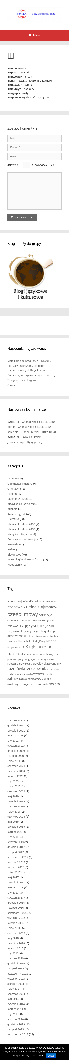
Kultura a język (16, 514)
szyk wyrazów (53, 669)
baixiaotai (13, 431)
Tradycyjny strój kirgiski (21, 380)
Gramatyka (14, 488)
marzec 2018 (15, 831)
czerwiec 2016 (16, 933)
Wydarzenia (14, 564)
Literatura (13, 519)
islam (21, 626)
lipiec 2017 (14, 872)
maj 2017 (13, 877)
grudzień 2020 (16, 750)
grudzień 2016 (16, 902)
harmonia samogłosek (43, 620)
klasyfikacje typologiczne (36, 636)
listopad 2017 (15, 852)
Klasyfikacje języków (20, 503)
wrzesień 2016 (16, 917)
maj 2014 (13, 998)
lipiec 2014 (14, 988)
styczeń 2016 (15, 958)
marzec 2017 (15, 887)
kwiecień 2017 (16, 882)
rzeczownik (36, 668)
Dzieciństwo (25, 620)
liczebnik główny (37, 641)
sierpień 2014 (15, 983)
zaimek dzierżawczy (30, 679)
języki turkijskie (39, 625)
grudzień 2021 (16, 725)
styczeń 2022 (15, 720)
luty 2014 (13, 1014)
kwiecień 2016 (16, 943)
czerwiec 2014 (16, 993)
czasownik (16, 607)
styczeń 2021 (15, 745)
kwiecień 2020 (16, 771)
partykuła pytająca (27, 659)
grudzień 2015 (16, 963)
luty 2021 (13, 740)
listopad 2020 (15, 755)
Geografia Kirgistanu (20, 483)
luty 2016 (13, 953)
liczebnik (23, 641)
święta (54, 684)
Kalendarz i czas (17, 498)
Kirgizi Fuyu (33, 631)
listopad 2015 (15, 968)
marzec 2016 (15, 948)
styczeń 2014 (15, 1019)
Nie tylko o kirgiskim (19, 534)
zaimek (12, 679)
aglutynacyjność (17, 601)
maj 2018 (13, 821)
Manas (51, 641)
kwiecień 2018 (16, 826)
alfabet (33, 601)
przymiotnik (25, 663)
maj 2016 (13, 938)
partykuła (43, 654)
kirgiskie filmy (16, 631)
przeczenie (12, 663)
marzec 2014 (15, 1008)
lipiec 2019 (14, 786)
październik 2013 (17, 1034)
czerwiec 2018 (16, 816)
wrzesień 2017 (16, 862)
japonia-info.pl (15, 442)
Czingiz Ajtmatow (41, 607)
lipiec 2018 (14, 811)
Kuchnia (12, 508)
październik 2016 (17, 912)
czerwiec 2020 (16, 765)
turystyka (28, 674)
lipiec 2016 (14, 927)
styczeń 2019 (15, 806)
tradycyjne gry (15, 674)
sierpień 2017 (15, 867)
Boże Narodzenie (47, 601)
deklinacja (45, 615)
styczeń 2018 (15, 841)
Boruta (11, 426)
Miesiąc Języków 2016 (21, 524)
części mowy (22, 614)
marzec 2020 (15, 776)
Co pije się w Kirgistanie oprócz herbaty (31, 375)
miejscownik (14, 647)
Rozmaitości (14, 544)
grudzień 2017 (16, 846)
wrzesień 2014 (16, 978)
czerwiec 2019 (16, 791)
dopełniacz (12, 620)
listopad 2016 (15, 907)
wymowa (38, 673)
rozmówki (16, 668)
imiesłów (12, 626)
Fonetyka (13, 478)
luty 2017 (13, 892)
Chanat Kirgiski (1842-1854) (39, 421)
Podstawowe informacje (21, 539)
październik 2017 (17, 857)
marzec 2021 (15, 735)
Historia (12, 493)
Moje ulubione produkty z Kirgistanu (29, 360)
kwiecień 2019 (16, 801)
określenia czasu (29, 654)
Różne (11, 549)
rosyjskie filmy (54, 663)
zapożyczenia (26, 684)
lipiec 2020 (14, 760)
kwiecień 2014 (16, 1003)
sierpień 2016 (15, 922)
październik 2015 (17, 973)
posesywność (45, 659)
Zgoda (51, 1055)
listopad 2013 (15, 1029)
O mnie (11, 385)
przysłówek (39, 663)
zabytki (48, 674)
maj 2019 (13, 796)
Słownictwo (14, 554)
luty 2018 (13, 836)
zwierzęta (42, 684)
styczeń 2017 (15, 897)
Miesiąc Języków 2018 (21, 529)
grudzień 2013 (16, 1024)
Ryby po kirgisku (32, 436)
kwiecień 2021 (16, 730)
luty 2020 (13, 781)
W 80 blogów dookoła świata (24, 559)
